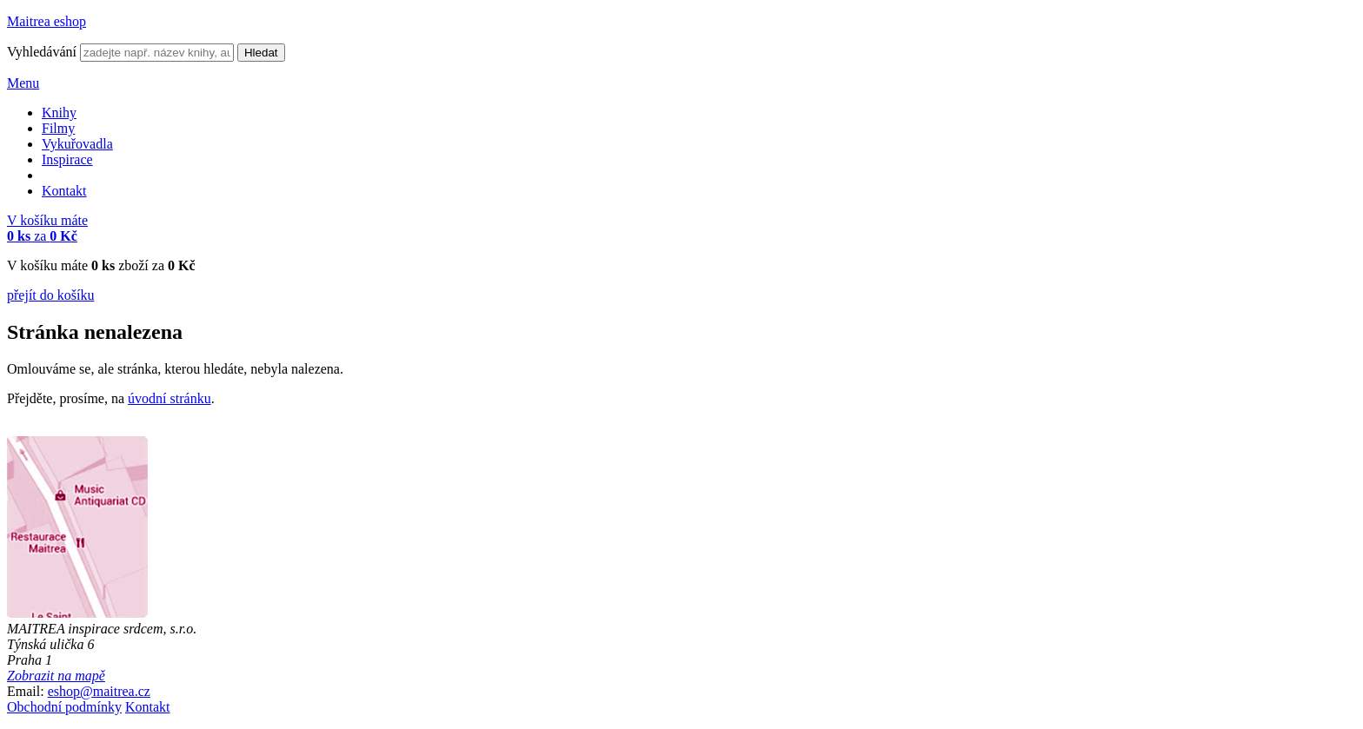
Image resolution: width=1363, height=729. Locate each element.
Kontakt (64, 190)
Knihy (59, 112)
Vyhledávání (41, 51)
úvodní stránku (169, 398)
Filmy (58, 128)
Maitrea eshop (46, 21)
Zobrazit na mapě (56, 675)
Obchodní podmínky (64, 706)
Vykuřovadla (77, 143)
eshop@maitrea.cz (99, 691)
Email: (25, 691)
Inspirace (67, 159)
